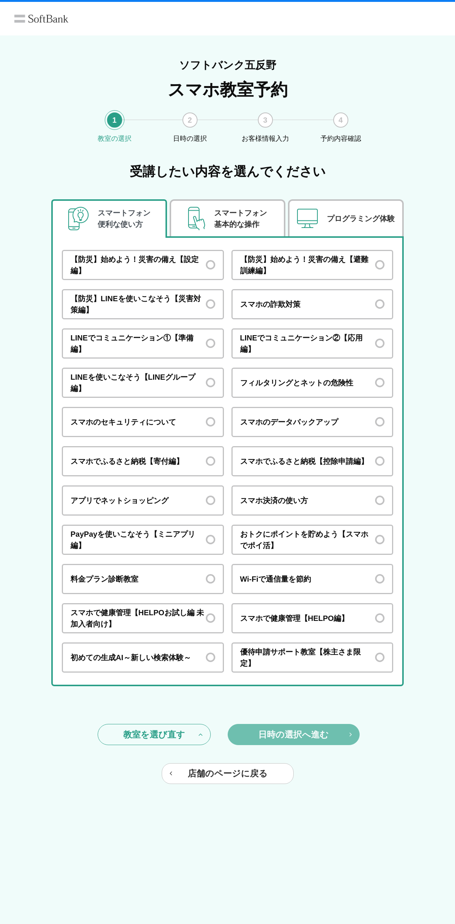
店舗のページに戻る (219, 773)
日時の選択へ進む (305, 734)
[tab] (109, 218)
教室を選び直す (163, 734)
